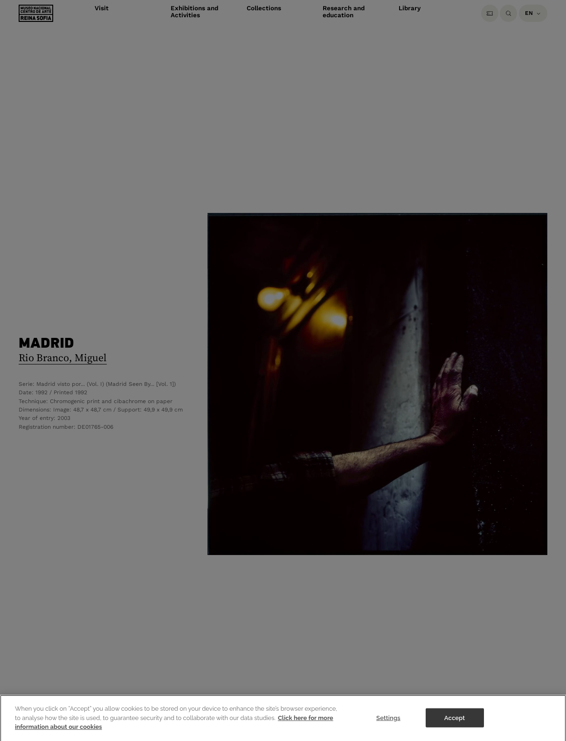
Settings (388, 727)
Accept (454, 727)
